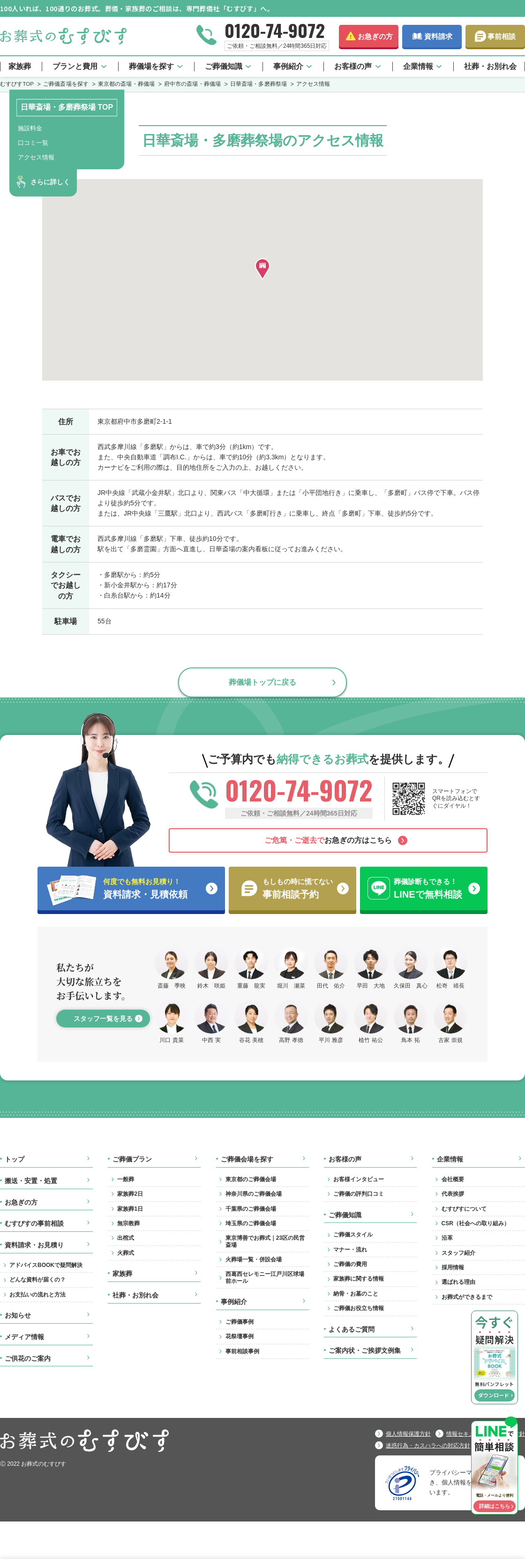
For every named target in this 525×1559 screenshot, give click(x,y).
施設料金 (30, 128)
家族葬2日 (130, 1194)
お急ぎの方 (375, 36)
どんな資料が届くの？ (37, 1279)
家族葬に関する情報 (358, 1278)
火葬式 (125, 1253)
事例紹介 (288, 66)
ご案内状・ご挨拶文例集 (365, 1350)
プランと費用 (75, 66)
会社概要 (453, 1179)
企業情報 (418, 66)
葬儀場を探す (151, 66)
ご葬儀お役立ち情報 (358, 1308)
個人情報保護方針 (408, 1434)
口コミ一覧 (33, 142)
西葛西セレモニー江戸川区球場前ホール (264, 1277)
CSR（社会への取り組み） (476, 1223)
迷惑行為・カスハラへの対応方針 (428, 1445)
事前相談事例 (242, 1351)
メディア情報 (24, 1337)
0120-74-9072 (275, 30)
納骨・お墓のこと (355, 1293)
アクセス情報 (36, 157)
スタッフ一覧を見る (103, 1018)
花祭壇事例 (239, 1336)
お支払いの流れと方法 (37, 1294)
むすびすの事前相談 (34, 1223)
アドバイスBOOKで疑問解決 (45, 1265)
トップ (14, 1159)
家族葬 (19, 66)
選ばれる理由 (458, 1282)
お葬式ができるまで (467, 1297)
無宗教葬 (128, 1223)
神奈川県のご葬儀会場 (253, 1194)
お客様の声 (353, 66)
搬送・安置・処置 (31, 1180)
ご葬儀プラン (132, 1159)
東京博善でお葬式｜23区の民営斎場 (265, 1241)
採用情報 (453, 1267)
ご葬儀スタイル (353, 1234)
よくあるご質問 (352, 1329)
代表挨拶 (453, 1194)
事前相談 (502, 36)
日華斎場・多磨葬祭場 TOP (67, 107)
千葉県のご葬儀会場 (250, 1209)
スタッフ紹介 (458, 1253)
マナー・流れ (350, 1249)
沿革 (447, 1238)
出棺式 (125, 1238)
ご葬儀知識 (223, 66)
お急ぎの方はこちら (328, 840)
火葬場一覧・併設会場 (253, 1259)
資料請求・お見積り (34, 1245)
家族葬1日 (130, 1209)
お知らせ (18, 1315)
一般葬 (125, 1179)
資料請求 (438, 36)
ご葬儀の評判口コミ (358, 1194)
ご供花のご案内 (28, 1358)
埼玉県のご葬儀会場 (250, 1223)
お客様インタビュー (358, 1179)
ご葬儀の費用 (350, 1264)
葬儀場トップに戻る (262, 682)
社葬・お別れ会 (490, 66)
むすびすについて (464, 1209)
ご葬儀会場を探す (247, 1159)
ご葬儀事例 (239, 1322)
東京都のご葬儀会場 (250, 1179)
